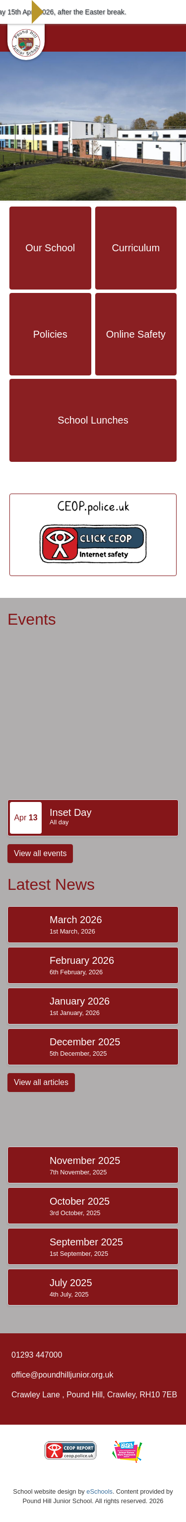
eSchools (99, 1491)
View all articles (41, 1082)
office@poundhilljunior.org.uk (62, 1375)
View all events (40, 853)
